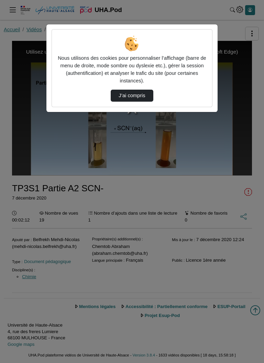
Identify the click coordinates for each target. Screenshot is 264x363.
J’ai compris (132, 95)
